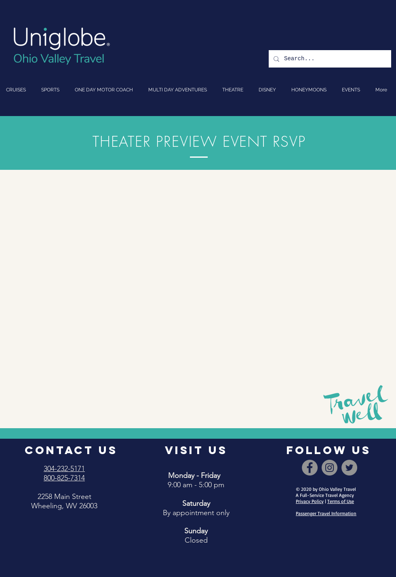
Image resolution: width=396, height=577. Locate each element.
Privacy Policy (310, 501)
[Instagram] (329, 468)
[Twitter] (349, 468)
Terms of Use (340, 501)
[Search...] (329, 59)
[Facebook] (310, 468)
